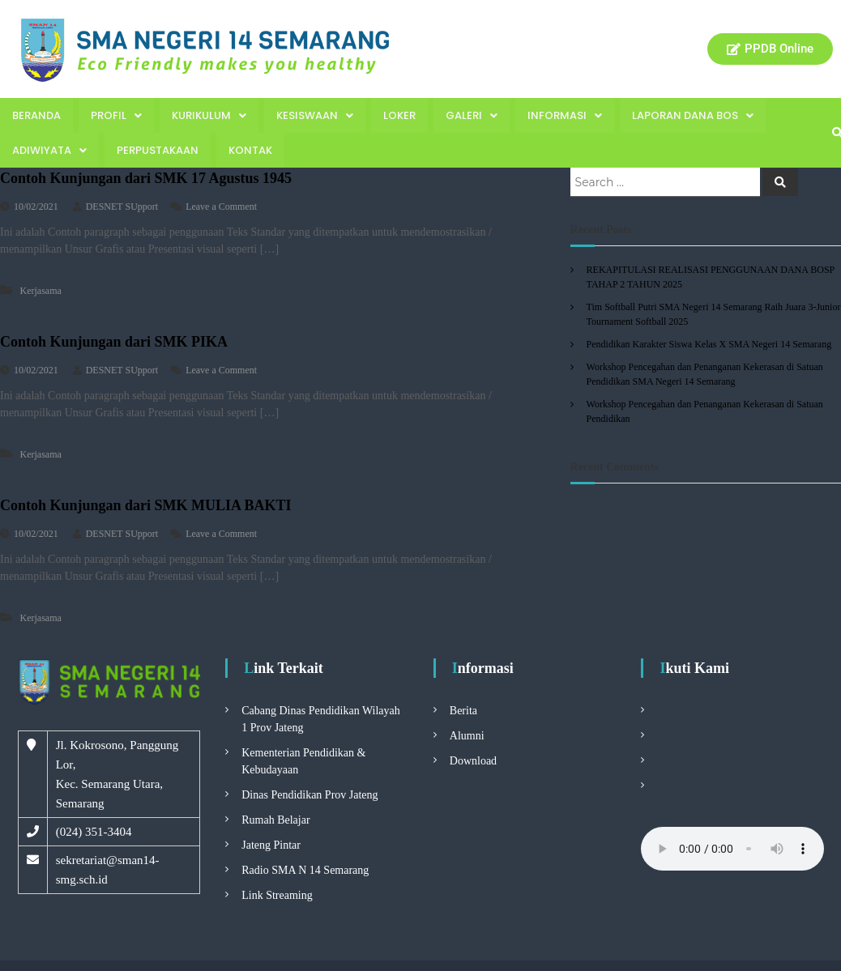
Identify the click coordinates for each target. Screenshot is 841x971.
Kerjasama (41, 290)
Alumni (467, 736)
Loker (399, 115)
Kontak (250, 150)
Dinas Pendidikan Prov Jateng (309, 795)
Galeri (471, 115)
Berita (463, 711)
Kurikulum (209, 115)
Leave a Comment (221, 206)
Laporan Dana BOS (692, 115)
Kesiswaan (314, 115)
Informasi (564, 115)
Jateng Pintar (271, 845)
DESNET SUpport (122, 206)
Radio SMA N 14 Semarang (305, 870)
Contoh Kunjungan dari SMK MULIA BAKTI (146, 505)
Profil (116, 115)
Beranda (36, 115)
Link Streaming (277, 895)
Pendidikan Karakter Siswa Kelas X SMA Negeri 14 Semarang (709, 344)
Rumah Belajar (275, 820)
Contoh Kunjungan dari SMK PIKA (114, 342)
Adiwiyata (49, 150)
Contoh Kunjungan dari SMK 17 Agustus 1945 (146, 178)
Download (473, 761)
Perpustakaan (158, 150)
